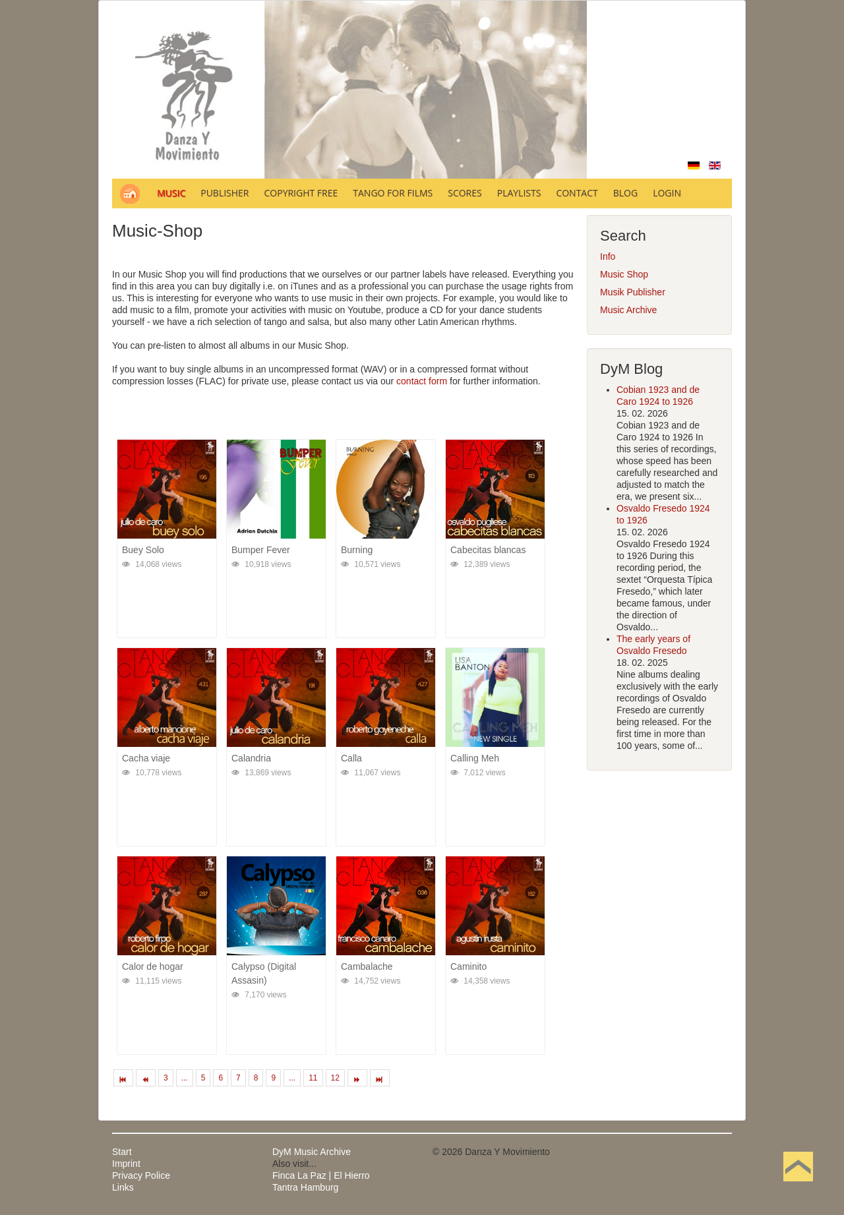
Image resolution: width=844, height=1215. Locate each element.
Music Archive (628, 310)
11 (313, 1077)
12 (335, 1077)
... (184, 1077)
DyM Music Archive (311, 1151)
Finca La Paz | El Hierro (321, 1175)
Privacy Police (141, 1175)
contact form (421, 381)
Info (607, 256)
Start (122, 1151)
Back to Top (798, 1187)
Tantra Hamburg (305, 1187)
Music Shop (624, 274)
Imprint (126, 1163)
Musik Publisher (632, 292)
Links (123, 1187)
